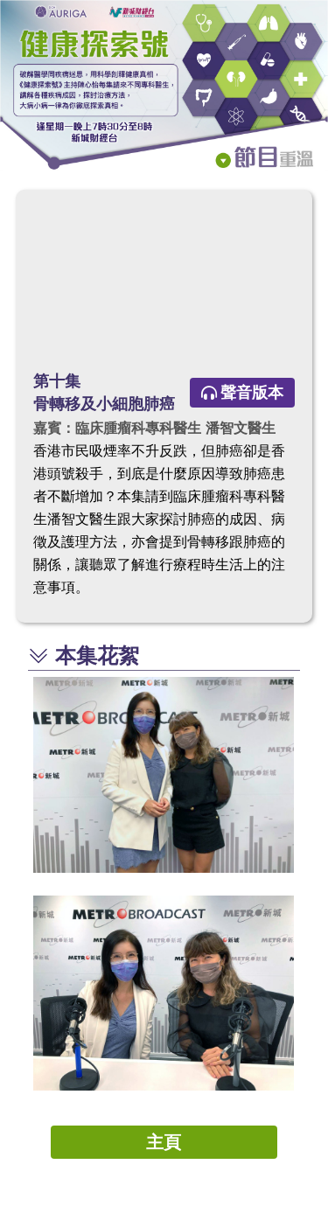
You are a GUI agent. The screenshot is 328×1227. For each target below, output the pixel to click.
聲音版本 (242, 392)
